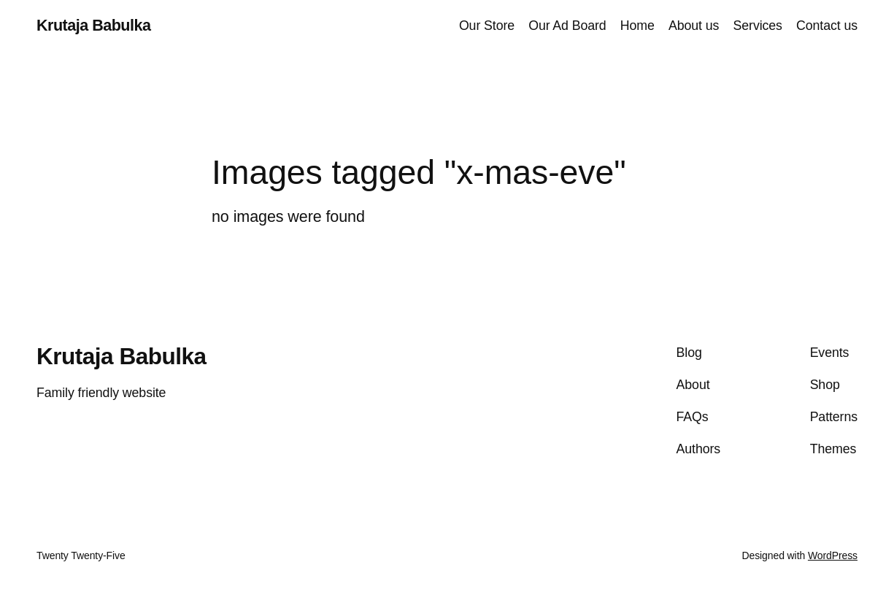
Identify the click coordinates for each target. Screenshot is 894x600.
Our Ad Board (567, 25)
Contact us (827, 25)
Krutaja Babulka (93, 25)
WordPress (833, 555)
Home (637, 25)
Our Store (487, 25)
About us (693, 25)
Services (757, 25)
